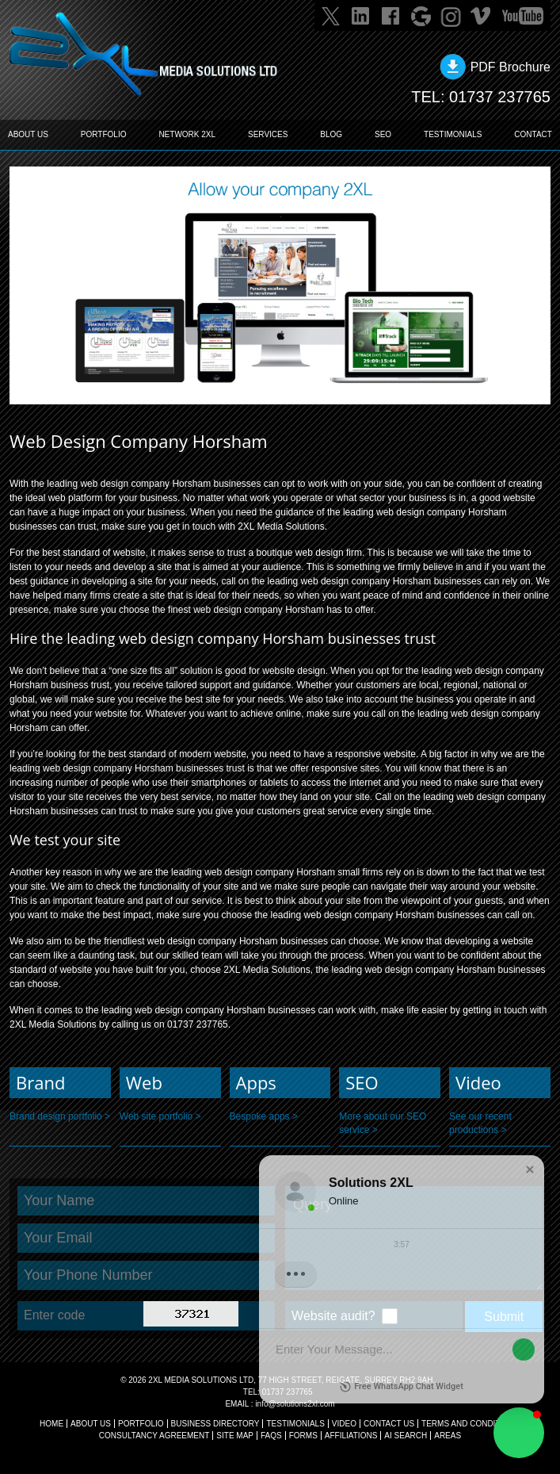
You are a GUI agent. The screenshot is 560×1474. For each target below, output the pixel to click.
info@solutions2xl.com (294, 1403)
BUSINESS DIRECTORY (215, 1423)
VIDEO (344, 1423)
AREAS (447, 1435)
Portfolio (141, 1423)
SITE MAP (234, 1435)
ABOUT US (28, 134)
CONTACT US (389, 1423)
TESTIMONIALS (453, 134)
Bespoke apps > (264, 1116)
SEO (383, 134)
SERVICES (268, 134)
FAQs (271, 1435)
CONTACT (533, 134)
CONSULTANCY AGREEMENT (154, 1435)
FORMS (303, 1435)
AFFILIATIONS (351, 1435)
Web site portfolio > (160, 1116)
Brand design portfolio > (60, 1116)
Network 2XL (186, 134)
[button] (518, 1432)
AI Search (405, 1435)
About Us (90, 1423)
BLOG (331, 134)
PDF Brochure (510, 67)
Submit (504, 1316)
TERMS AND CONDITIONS (470, 1423)
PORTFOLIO (104, 134)
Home (51, 1423)
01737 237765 (499, 96)
